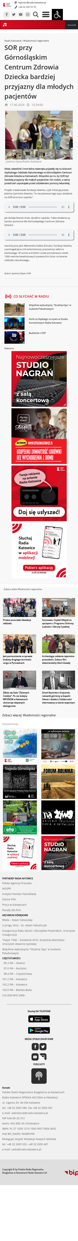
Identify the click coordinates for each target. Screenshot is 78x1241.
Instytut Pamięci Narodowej (19, 894)
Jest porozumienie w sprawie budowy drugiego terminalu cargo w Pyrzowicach (17, 660)
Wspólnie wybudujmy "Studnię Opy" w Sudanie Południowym (50, 306)
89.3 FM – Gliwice (13, 963)
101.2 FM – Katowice (14, 979)
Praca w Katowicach (14, 904)
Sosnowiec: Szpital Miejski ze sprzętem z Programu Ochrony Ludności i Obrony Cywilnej (58, 623)
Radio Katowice (12, 40)
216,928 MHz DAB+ (13, 995)
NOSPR (6, 888)
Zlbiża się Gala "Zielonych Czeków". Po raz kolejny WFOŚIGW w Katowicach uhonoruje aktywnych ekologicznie (16, 699)
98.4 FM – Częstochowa (17, 973)
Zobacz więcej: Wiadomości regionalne (29, 715)
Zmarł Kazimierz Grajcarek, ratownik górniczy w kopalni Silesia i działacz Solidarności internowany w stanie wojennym (58, 697)
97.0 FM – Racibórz (14, 968)
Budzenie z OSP (37, 333)
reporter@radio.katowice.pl (32, 2)
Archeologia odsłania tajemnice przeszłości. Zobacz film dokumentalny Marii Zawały (58, 660)
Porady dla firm (11, 910)
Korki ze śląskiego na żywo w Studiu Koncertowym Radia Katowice (48, 320)
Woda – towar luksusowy (17, 920)
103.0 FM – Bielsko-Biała (17, 990)
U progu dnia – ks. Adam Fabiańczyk (24, 925)
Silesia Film (9, 899)
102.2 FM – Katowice (14, 984)
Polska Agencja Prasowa (17, 883)
